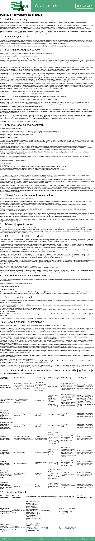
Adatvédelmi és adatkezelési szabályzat (78, 539)
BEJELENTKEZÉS (84, 6)
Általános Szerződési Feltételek (50, 539)
